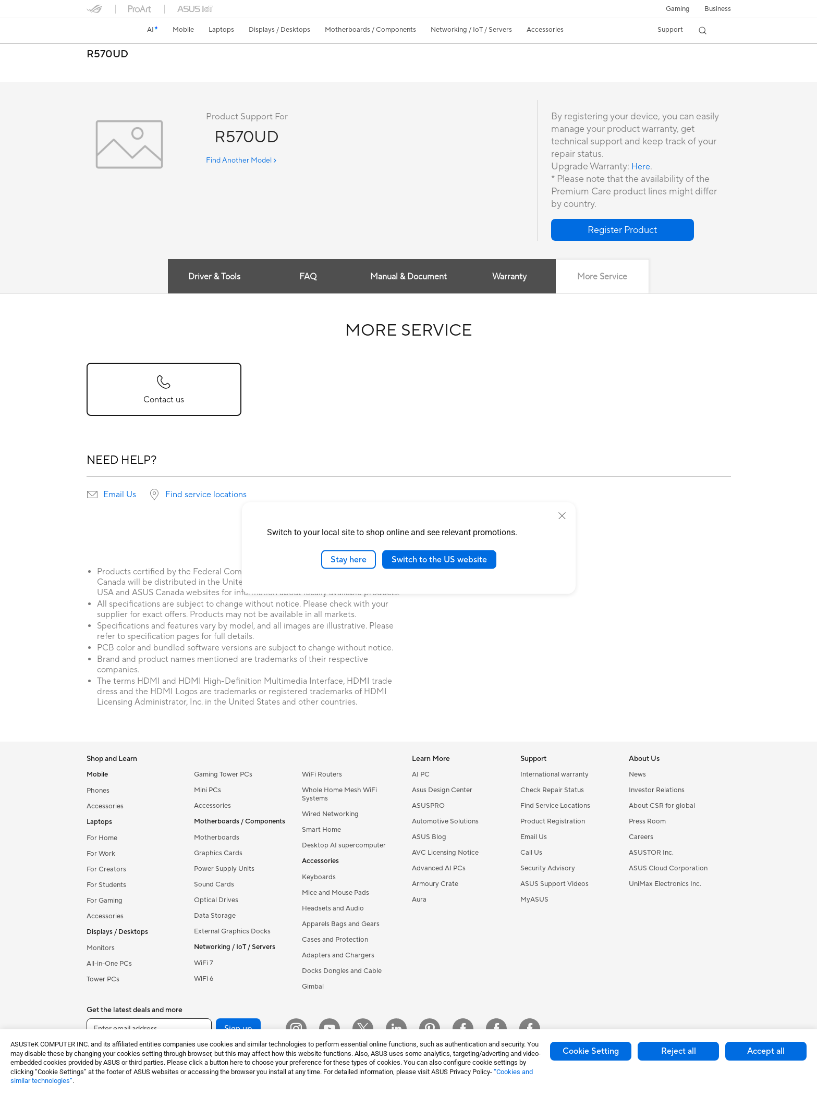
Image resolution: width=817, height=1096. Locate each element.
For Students (106, 885)
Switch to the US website (439, 559)
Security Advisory (547, 868)
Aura (419, 899)
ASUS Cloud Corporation (668, 868)
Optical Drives (216, 900)
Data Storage (215, 916)
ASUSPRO (428, 806)
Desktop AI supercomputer (344, 845)
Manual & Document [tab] (408, 277)
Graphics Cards (218, 853)
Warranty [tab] (511, 277)
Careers (641, 837)
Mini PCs (207, 790)
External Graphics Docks (232, 931)
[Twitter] (362, 1028)
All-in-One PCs (109, 963)
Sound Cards (214, 884)
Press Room (647, 821)
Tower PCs (103, 979)
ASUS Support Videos (554, 884)
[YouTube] (329, 1028)
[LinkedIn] (396, 1028)
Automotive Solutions (445, 821)
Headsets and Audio (333, 908)
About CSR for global (662, 806)
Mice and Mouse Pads (335, 893)
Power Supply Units (224, 869)
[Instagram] (296, 1028)
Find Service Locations (555, 806)
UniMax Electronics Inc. (665, 884)
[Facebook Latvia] (529, 1028)
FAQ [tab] (305, 277)
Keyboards (319, 877)
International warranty (554, 774)
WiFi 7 (203, 963)
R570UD (107, 54)
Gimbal (313, 986)
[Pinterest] (429, 1028)
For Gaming (105, 900)
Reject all (678, 1051)
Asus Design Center (442, 790)
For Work (101, 853)
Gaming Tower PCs (223, 774)
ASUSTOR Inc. (651, 852)
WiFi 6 (203, 979)
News (637, 774)
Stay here (349, 559)
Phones (98, 790)
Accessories (105, 806)
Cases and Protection (335, 939)
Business (717, 9)
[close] (562, 515)
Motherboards (216, 837)
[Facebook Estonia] (463, 1028)
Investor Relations (657, 790)
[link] (104, 30)
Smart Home (321, 830)
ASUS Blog (429, 837)
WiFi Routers (322, 774)
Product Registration (552, 821)
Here (641, 167)
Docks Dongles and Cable (342, 971)
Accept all (766, 1051)
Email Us (119, 494)
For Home (102, 838)
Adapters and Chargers (338, 955)
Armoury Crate (435, 884)
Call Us (531, 852)
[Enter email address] (149, 1028)
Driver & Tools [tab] (207, 277)
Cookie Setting (591, 1051)
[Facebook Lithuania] (496, 1028)
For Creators (106, 869)
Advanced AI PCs (439, 868)
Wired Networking (330, 814)
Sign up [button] (238, 1029)
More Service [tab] (609, 277)
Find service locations (206, 494)
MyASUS (534, 899)
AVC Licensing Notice (445, 852)
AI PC (421, 774)
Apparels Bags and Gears (341, 924)
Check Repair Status (552, 790)
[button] (678, 9)
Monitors (101, 948)
